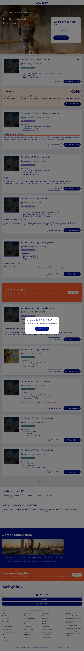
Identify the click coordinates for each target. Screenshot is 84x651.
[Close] (56, 320)
